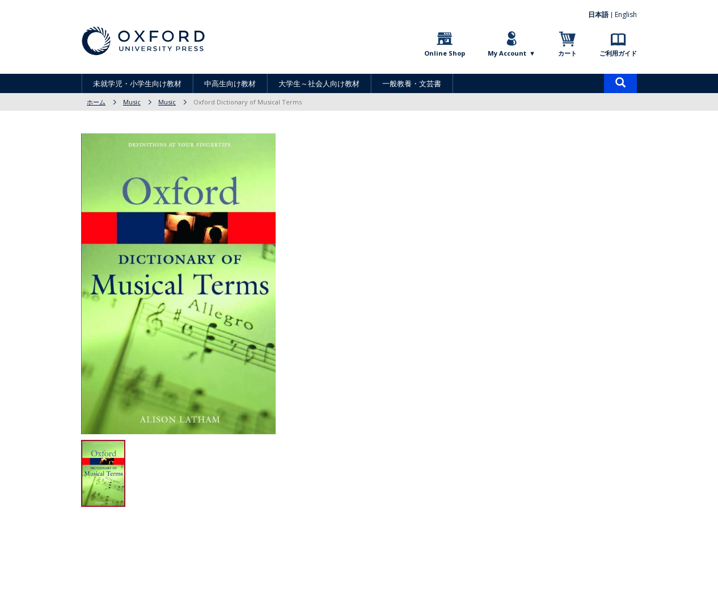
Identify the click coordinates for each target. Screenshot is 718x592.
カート (567, 53)
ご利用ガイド (618, 53)
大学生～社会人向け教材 (319, 83)
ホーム (96, 102)
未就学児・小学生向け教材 (137, 83)
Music (132, 102)
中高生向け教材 (230, 83)
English (626, 14)
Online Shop (444, 53)
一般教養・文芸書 (411, 83)
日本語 (598, 14)
